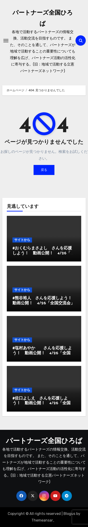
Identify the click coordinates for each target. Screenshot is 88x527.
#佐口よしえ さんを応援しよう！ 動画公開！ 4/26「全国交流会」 (43, 403)
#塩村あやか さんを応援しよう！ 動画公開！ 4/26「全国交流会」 (43, 353)
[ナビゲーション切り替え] (6, 40)
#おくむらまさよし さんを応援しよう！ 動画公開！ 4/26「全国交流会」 (43, 253)
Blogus (69, 513)
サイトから (22, 240)
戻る (44, 170)
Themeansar (42, 520)
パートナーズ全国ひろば (44, 441)
